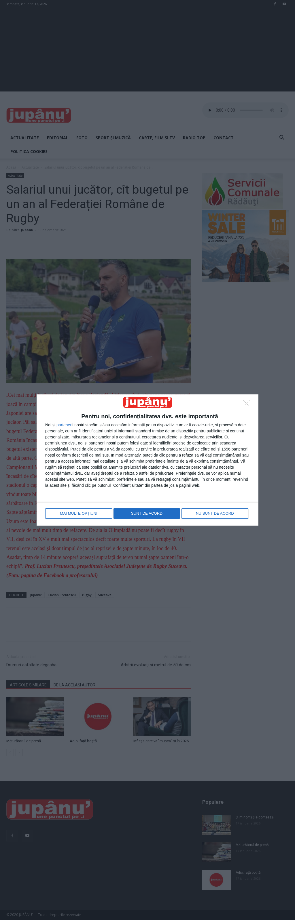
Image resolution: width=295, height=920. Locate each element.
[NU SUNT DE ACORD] (248, 405)
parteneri (64, 425)
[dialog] (147, 460)
